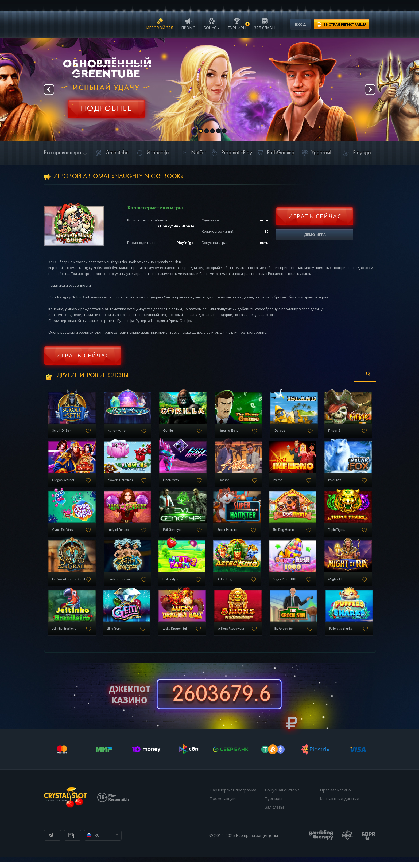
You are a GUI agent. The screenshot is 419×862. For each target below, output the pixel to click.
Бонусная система (282, 795)
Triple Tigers (335, 533)
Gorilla (167, 432)
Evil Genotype (172, 533)
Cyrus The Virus (63, 533)
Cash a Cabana (118, 583)
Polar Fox (333, 482)
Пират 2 (333, 432)
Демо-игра (315, 234)
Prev (49, 89)
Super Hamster (227, 533)
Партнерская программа (233, 795)
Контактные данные (339, 803)
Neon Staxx (171, 482)
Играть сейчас (315, 216)
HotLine (223, 482)
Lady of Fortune (118, 533)
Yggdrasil (315, 152)
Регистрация (106, 106)
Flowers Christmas (120, 482)
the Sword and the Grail (69, 583)
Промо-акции (223, 803)
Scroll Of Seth (61, 432)
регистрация (345, 24)
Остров (279, 432)
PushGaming (274, 152)
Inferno (277, 482)
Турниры (237, 23)
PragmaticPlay (231, 152)
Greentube (111, 152)
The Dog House (283, 533)
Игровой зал (159, 23)
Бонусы (212, 23)
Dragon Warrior (63, 482)
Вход (300, 24)
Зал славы (264, 23)
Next (369, 89)
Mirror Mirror (116, 432)
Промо (188, 23)
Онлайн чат (115, 840)
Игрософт (152, 152)
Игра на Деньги (229, 432)
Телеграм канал (70, 840)
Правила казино (335, 795)
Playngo (356, 152)
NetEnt (192, 152)
